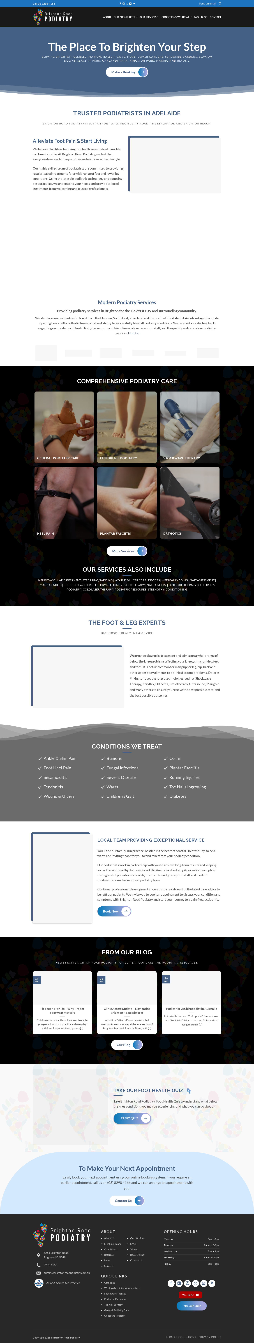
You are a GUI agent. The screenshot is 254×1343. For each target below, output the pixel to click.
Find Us (133, 333)
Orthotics (109, 1282)
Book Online (137, 1254)
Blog (204, 17)
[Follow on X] (127, 4)
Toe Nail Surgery (113, 1304)
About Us (109, 1238)
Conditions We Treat (176, 17)
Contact (215, 17)
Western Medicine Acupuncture (122, 1287)
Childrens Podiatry (114, 1315)
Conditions (110, 1249)
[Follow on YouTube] (134, 4)
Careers (108, 1265)
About (107, 17)
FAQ (196, 17)
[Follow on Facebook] (120, 4)
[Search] (220, 3)
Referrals (109, 1254)
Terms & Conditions (181, 1337)
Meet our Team (112, 1243)
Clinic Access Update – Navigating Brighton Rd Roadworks (127, 1011)
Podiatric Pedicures (115, 1299)
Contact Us (136, 1260)
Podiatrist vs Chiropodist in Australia (191, 1009)
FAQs (133, 1243)
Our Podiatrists (125, 17)
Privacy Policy (209, 1337)
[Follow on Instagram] (124, 4)
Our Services (149, 17)
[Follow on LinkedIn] (130, 4)
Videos (134, 1249)
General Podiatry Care (116, 1310)
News (107, 1260)
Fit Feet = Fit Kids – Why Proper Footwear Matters (62, 1011)
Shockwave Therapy (115, 1293)
